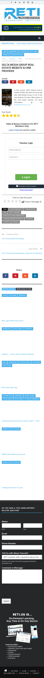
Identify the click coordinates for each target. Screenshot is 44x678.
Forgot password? (26, 190)
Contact (36, 673)
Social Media (18, 329)
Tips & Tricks (7, 399)
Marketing (13, 51)
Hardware (18, 396)
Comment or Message (13, 568)
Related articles (9, 289)
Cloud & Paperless (16, 209)
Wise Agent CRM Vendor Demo (12, 321)
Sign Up (18, 130)
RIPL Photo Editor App (9, 387)
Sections (14, 671)
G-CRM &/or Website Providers (13, 219)
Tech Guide (33, 51)
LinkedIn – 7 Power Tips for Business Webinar (18, 354)
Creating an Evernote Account (12, 488)
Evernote (6, 429)
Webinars (6, 55)
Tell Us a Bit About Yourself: (16, 553)
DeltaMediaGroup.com (22, 105)
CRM (4, 212)
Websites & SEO (17, 55)
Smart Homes (29, 396)
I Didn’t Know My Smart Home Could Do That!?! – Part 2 (21, 421)
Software (23, 51)
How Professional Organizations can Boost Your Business (22, 253)
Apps (4, 362)
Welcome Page (9, 673)
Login (11, 130)
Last (24, 529)
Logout (33, 671)
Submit (6, 601)
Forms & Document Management (14, 215)
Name (5, 521)
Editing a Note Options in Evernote (13, 454)
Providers (29, 219)
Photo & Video (24, 362)
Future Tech (7, 396)
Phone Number (9, 543)
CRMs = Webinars (14, 212)
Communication (30, 209)
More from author (24, 289)
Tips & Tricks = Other (21, 399)
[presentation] (22, 165)
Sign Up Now (24, 673)
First (3, 529)
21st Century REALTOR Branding (13, 239)
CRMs (5, 51)
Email (5, 533)
